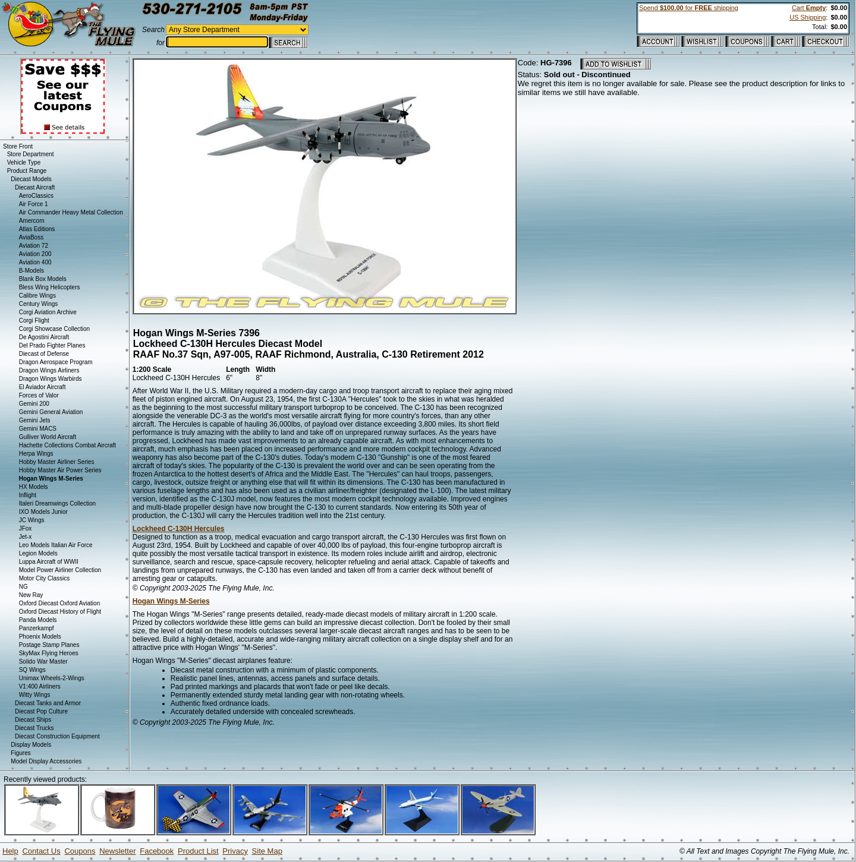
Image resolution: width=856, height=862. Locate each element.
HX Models (33, 487)
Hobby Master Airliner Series (57, 462)
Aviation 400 (35, 262)
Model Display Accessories (46, 761)
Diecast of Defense (44, 354)
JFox (25, 528)
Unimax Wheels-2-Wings (51, 678)
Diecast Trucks (34, 728)
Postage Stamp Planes (49, 645)
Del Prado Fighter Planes (52, 345)
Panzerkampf (36, 628)
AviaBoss (31, 237)
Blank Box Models (43, 279)
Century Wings (38, 304)
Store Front (18, 146)
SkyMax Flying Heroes (48, 653)
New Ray (31, 595)
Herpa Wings (36, 453)
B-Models (31, 270)
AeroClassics (36, 195)
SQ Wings (32, 670)
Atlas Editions (37, 229)
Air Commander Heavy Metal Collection (71, 212)
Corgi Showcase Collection (54, 329)
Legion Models (38, 553)
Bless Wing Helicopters (49, 287)
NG (23, 586)
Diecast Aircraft (35, 187)
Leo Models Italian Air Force (56, 545)
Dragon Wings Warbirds (50, 378)
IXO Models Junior (43, 512)
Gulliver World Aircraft (48, 437)
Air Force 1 (33, 204)
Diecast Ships (33, 719)
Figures (20, 753)
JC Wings (32, 520)
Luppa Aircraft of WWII (48, 561)
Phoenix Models (40, 636)
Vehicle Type (24, 162)
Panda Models (38, 620)
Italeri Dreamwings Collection (57, 503)
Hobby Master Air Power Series (60, 470)
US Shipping (807, 17)
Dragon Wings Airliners (49, 370)
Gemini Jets (35, 420)
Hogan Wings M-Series (171, 601)
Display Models (31, 744)
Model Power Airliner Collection (60, 570)
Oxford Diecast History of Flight (60, 611)
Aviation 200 (35, 254)
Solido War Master (43, 661)
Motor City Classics (44, 578)
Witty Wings (35, 695)
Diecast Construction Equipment (57, 736)
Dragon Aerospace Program (56, 362)
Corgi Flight (34, 320)
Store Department (30, 154)
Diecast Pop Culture (41, 711)
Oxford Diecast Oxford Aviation (59, 603)
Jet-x (25, 536)
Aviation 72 (33, 245)
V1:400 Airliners (40, 686)
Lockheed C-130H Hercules (179, 529)
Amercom (32, 220)
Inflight (27, 495)
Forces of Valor (39, 395)
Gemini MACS (37, 428)
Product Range (27, 171)
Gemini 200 (34, 403)
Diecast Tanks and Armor (48, 703)
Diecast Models (31, 179)
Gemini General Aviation (51, 412)
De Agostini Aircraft (44, 337)
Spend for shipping (688, 7)
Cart (809, 7)
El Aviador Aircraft (42, 387)
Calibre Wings (37, 295)
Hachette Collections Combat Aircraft (67, 445)
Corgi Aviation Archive (48, 312)
